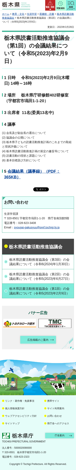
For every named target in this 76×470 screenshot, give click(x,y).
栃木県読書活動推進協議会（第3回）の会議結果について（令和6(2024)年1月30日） (40, 262)
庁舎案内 (59, 435)
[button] (50, 5)
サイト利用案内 (55, 408)
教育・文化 (18, 14)
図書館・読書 (47, 14)
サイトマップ (12, 423)
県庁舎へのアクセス (58, 423)
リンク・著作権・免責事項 (19, 400)
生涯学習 (32, 14)
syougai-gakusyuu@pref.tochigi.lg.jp (37, 227)
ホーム (5, 14)
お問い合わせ (54, 416)
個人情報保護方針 (15, 408)
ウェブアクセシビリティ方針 (21, 416)
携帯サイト (53, 400)
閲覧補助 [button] (61, 8)
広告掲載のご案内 (37, 339)
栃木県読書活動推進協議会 (35, 246)
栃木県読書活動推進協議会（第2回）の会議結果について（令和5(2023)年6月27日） (40, 276)
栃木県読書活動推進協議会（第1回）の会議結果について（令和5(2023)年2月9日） (39, 291)
